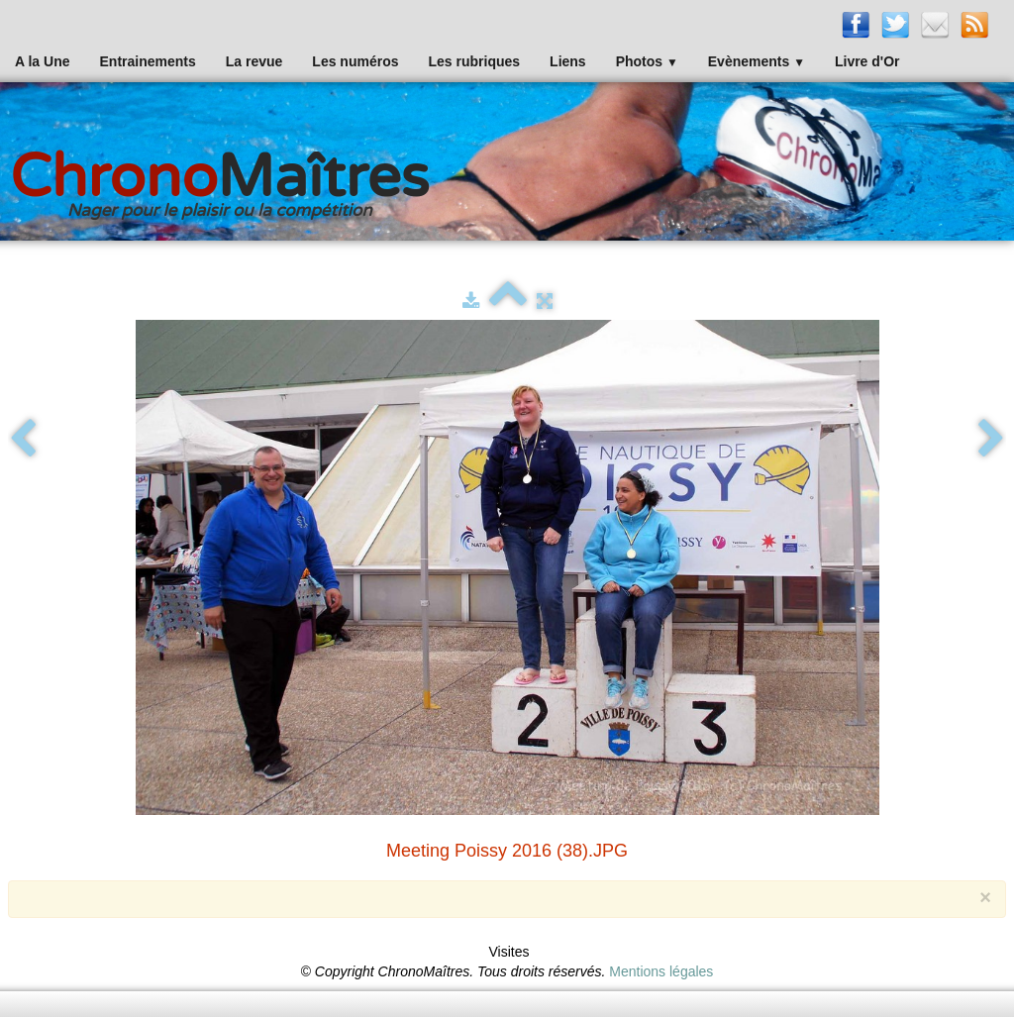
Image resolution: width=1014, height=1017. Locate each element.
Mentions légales (661, 971)
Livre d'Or (867, 61)
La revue (254, 61)
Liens (568, 61)
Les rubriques (474, 61)
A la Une (42, 61)
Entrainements (148, 61)
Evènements (756, 61)
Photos (647, 61)
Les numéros (355, 61)
